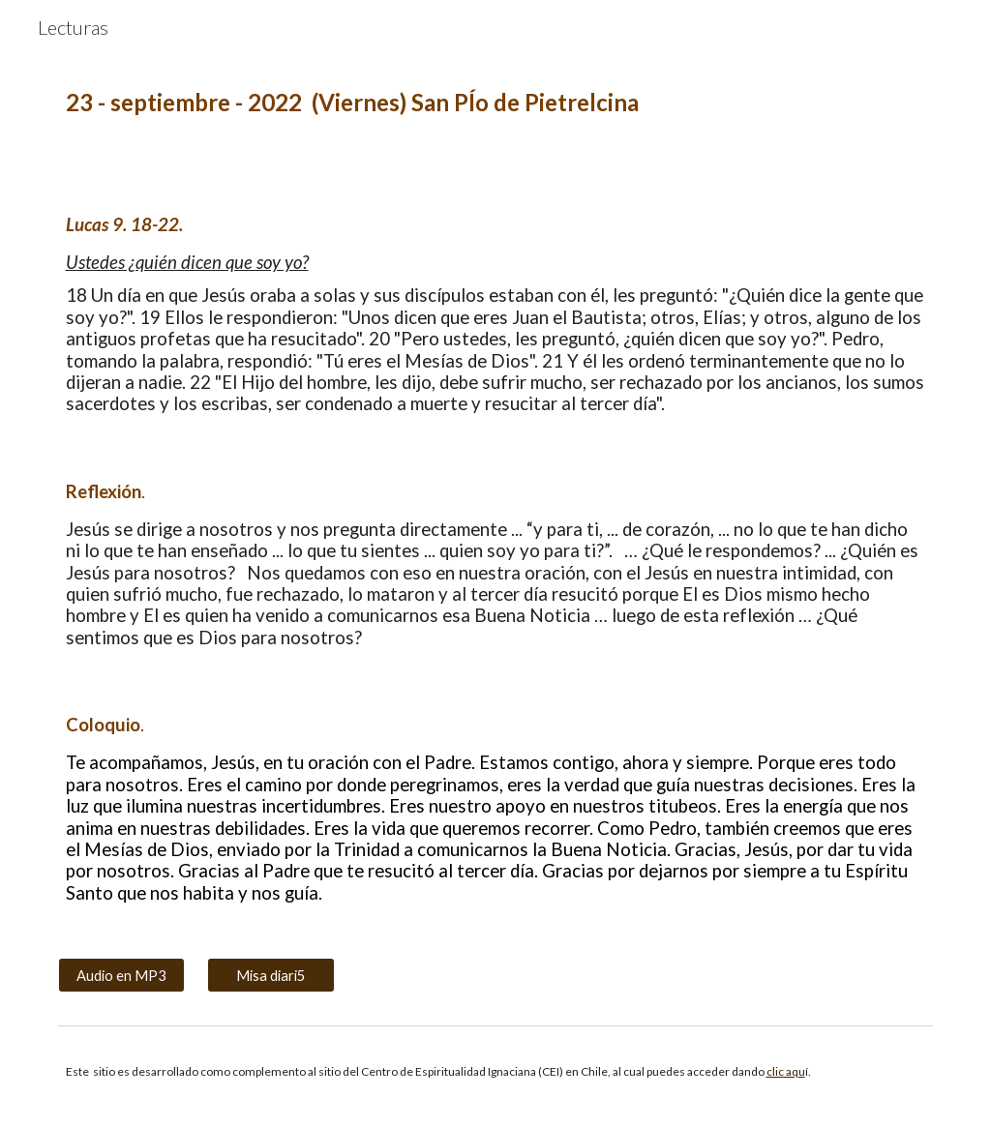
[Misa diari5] (270, 975)
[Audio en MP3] (121, 975)
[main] (496, 103)
